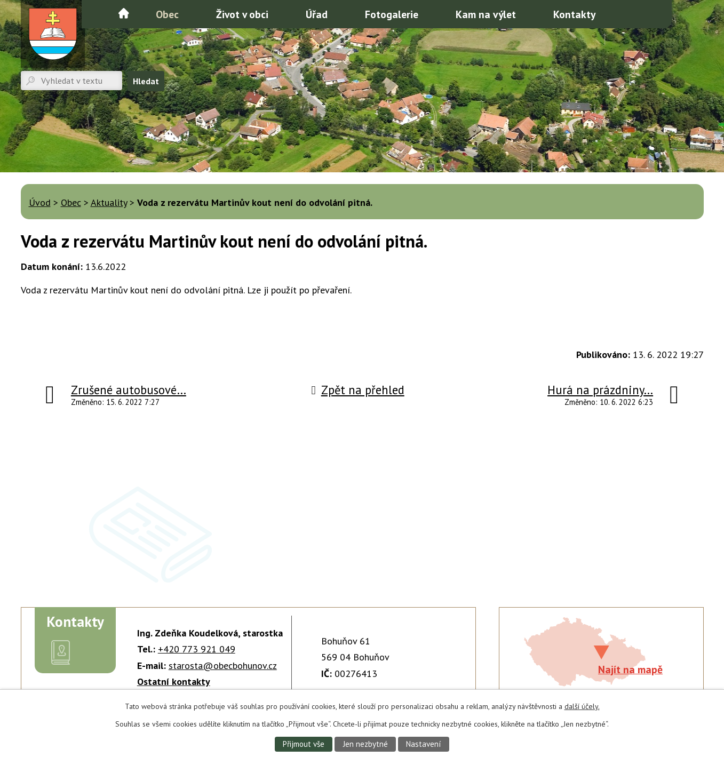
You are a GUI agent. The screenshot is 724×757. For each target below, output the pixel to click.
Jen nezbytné (365, 743)
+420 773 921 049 (196, 649)
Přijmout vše (302, 743)
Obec (167, 14)
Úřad (317, 14)
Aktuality (109, 202)
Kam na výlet (486, 14)
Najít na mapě (630, 669)
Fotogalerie (391, 14)
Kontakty (574, 14)
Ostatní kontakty (173, 681)
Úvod (123, 13)
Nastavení (425, 743)
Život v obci (242, 14)
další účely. (582, 706)
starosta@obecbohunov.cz (223, 665)
